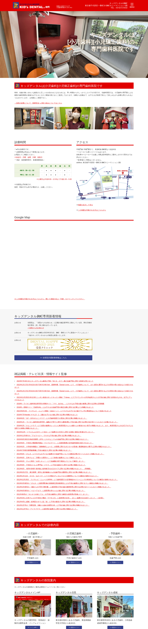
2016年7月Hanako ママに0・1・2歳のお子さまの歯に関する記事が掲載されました (47, 415)
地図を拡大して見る (85, 205)
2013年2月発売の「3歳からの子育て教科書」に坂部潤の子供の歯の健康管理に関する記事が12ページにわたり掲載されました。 (64, 487)
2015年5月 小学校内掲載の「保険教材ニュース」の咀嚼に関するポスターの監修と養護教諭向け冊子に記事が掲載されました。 (64, 447)
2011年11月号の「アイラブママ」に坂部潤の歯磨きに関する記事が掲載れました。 (47, 509)
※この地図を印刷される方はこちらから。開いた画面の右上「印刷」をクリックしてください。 (49, 299)
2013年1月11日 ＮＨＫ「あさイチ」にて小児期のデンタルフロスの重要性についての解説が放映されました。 (58, 476)
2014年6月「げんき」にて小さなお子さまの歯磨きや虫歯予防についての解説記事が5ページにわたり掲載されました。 (60, 454)
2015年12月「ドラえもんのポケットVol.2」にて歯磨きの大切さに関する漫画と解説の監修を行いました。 (56, 432)
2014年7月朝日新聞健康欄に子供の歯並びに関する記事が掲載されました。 (44, 450)
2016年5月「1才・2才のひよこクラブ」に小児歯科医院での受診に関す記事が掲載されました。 (52, 418)
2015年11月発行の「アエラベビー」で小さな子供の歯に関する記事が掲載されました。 (49, 436)
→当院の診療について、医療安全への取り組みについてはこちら (38, 103)
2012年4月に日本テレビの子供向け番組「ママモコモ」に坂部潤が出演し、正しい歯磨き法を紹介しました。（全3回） (60, 498)
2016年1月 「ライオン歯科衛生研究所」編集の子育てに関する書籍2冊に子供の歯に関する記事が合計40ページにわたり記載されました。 (67, 422)
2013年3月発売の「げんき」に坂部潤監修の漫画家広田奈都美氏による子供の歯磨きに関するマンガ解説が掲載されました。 (62, 483)
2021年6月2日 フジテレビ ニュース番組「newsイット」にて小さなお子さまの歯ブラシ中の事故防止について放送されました (64, 411)
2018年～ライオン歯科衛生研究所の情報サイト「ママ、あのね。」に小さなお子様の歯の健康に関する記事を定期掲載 (60, 404)
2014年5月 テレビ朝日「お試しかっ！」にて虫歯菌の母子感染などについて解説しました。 (51, 462)
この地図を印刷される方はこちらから (92, 210)
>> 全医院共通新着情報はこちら (53, 358)
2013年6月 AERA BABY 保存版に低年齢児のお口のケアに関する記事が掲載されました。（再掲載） (54, 469)
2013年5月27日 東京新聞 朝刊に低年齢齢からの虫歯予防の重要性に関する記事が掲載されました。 (54, 472)
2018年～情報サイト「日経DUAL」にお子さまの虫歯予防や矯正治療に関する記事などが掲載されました (55, 408)
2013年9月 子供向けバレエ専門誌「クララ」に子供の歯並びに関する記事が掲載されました (51, 465)
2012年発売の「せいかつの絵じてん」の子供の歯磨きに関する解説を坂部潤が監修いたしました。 (53, 494)
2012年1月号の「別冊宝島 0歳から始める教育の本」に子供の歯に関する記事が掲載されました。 (53, 505)
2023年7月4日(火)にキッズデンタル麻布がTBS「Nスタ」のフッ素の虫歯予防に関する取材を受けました (55, 381)
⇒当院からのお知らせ (36, 328)
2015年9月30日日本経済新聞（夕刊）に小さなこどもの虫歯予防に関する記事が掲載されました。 (53, 439)
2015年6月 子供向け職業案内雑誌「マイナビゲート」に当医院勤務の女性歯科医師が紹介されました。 (55, 443)
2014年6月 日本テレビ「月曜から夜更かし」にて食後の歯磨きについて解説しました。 (49, 458)
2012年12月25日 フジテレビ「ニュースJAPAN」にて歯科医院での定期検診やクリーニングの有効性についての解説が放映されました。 (67, 480)
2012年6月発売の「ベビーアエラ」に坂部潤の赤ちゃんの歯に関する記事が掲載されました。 (51, 491)
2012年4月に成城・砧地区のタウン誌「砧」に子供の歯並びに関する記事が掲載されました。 (51, 502)
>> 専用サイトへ (33, 563)
